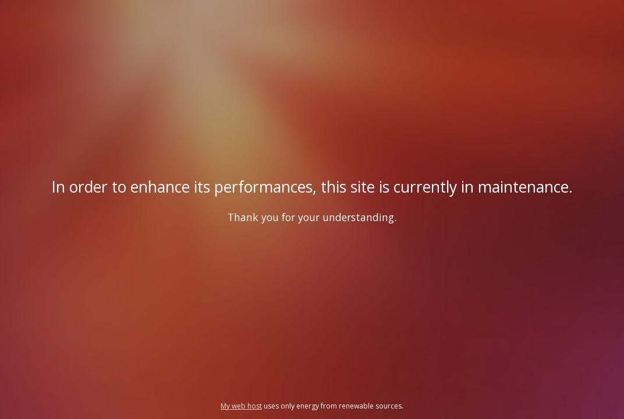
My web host (241, 406)
